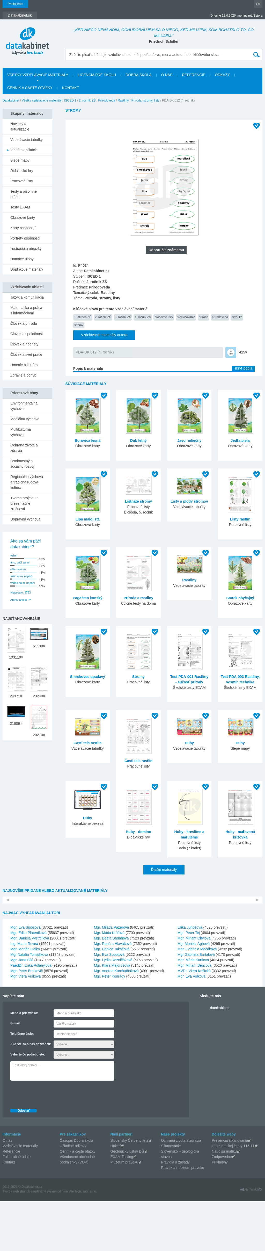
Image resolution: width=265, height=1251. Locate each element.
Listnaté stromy (138, 501)
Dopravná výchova (25, 519)
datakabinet (219, 1057)
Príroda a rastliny (138, 598)
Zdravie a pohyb (23, 375)
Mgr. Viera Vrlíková (25, 1026)
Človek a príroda (23, 323)
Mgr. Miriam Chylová (194, 988)
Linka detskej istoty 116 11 (233, 1196)
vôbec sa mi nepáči (22, 582)
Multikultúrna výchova (20, 432)
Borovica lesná (88, 440)
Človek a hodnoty (24, 344)
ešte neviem (18, 569)
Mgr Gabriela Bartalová (196, 1004)
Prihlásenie (15, 4)
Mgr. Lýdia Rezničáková (113, 1010)
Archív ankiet (18, 599)
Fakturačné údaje (17, 1206)
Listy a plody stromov (189, 501)
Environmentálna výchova (24, 406)
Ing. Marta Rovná (24, 993)
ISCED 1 (70, 100)
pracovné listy (163, 317)
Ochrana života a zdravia (24, 448)
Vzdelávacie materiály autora (104, 335)
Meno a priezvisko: (24, 1063)
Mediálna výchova (24, 419)
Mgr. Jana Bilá (21, 1010)
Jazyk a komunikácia (27, 297)
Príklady (218, 1212)
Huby (189, 743)
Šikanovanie (171, 1196)
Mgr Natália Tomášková (29, 1004)
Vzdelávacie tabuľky (26, 140)
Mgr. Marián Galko (25, 999)
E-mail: (15, 1073)
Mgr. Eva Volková (191, 1026)
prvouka (237, 317)
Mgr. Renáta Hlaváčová (113, 993)
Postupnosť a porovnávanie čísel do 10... (227, 937)
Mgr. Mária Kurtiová (193, 1010)
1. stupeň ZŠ (82, 317)
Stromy (138, 677)
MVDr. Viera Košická (194, 1020)
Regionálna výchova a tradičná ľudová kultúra (26, 482)
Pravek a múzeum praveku (182, 1217)
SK (258, 4)
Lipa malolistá (88, 519)
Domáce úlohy (22, 259)
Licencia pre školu (97, 75)
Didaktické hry (21, 171)
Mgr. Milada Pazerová (111, 977)
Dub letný (138, 440)
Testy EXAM (20, 207)
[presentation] (49, 1143)
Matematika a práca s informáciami (26, 310)
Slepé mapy (20, 160)
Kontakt (70, 88)
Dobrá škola (138, 75)
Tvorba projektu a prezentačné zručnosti (24, 503)
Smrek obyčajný (240, 598)
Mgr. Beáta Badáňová (111, 988)
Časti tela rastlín (87, 743)
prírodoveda (220, 317)
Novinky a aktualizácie (19, 126)
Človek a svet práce (26, 354)
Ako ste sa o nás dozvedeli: (30, 1094)
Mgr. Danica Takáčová (111, 999)
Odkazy (222, 75)
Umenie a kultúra (24, 365)
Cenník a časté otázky (30, 88)
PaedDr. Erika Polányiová (30, 1015)
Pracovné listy (21, 181)
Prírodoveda (106, 100)
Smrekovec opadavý (87, 677)
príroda (203, 317)
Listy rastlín (240, 519)
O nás (167, 75)
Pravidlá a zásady (175, 1212)
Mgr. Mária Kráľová (109, 982)
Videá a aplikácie (24, 150)
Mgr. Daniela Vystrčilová (29, 988)
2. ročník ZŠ (87, 100)
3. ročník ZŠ (123, 317)
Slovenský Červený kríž (129, 1190)
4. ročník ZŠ (143, 317)
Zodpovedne (222, 1206)
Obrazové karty (22, 217)
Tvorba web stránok (16, 1241)
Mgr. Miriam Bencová (194, 1015)
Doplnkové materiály (26, 269)
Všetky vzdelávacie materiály (37, 75)
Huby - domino (138, 832)
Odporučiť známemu (166, 250)
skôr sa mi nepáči (21, 576)
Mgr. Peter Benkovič (26, 1020)
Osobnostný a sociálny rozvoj (22, 463)
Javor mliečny (189, 440)
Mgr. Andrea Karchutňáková (116, 1020)
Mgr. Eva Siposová (25, 977)
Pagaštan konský (87, 598)
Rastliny (123, 100)
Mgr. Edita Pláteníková (28, 982)
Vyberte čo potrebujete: (27, 1104)
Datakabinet (11, 100)
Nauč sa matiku (224, 1201)
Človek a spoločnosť (26, 334)
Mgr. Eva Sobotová (109, 1004)
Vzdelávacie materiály (20, 1196)
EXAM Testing (122, 1206)
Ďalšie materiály (164, 869)
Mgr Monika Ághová (194, 993)
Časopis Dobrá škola (76, 1190)
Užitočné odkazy (73, 1196)
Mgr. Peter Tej (189, 982)
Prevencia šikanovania (230, 1190)
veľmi (13, 555)
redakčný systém (45, 1241)
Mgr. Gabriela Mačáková (197, 999)
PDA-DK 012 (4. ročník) (95, 352)
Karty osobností (22, 228)
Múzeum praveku (124, 1212)
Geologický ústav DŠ (127, 1201)
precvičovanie (186, 317)
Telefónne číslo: (22, 1083)
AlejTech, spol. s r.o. (83, 1241)
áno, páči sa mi (20, 562)
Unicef (116, 1196)
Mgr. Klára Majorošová (112, 1015)
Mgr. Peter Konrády (109, 1026)
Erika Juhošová (190, 977)
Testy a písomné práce (23, 194)
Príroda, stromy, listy (145, 100)
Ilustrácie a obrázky (26, 249)
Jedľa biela (240, 440)
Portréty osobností (25, 238)
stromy (78, 325)
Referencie (193, 75)
